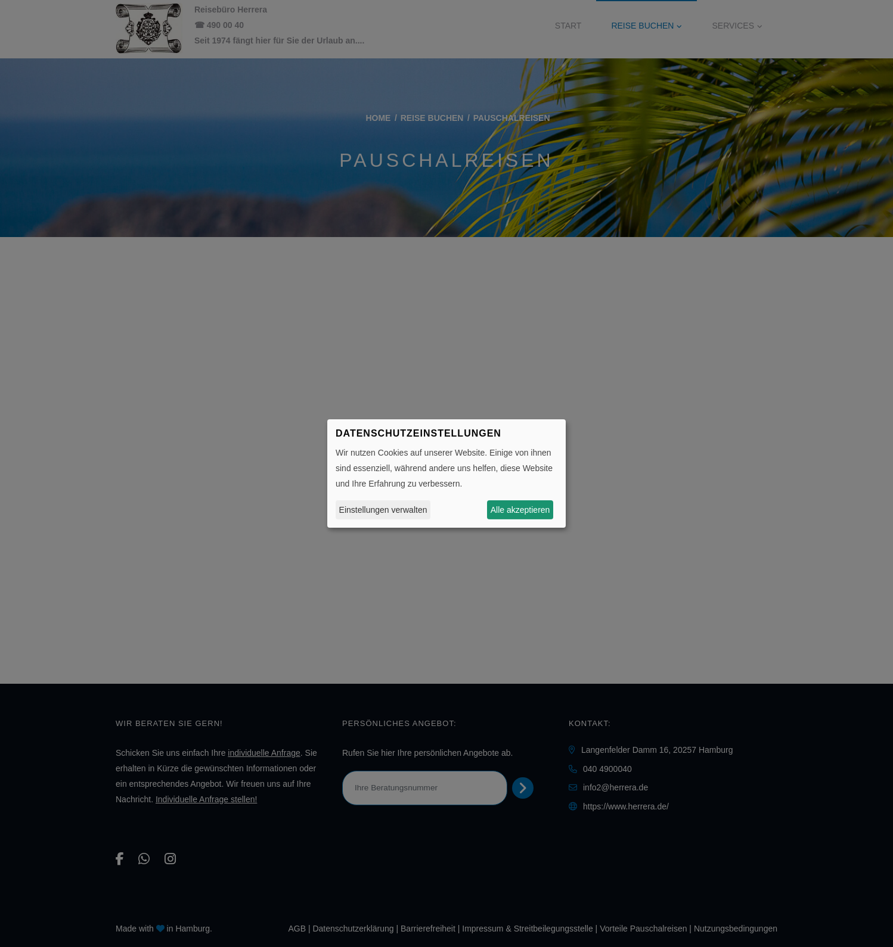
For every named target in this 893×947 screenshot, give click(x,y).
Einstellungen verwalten (383, 510)
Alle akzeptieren (520, 510)
